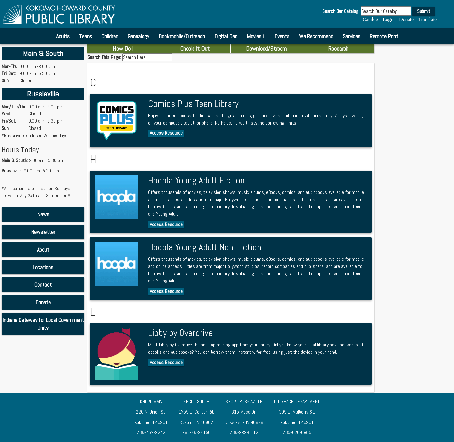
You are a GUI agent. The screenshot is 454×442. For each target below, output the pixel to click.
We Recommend (316, 36)
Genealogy (138, 36)
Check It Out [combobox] (195, 48)
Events (281, 36)
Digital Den (225, 36)
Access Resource (166, 133)
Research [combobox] (338, 48)
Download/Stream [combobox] (266, 48)
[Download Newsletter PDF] (43, 232)
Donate (406, 19)
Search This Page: (104, 57)
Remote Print (384, 36)
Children (110, 36)
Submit (423, 11)
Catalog (370, 19)
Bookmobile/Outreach (182, 36)
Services (351, 36)
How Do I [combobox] (123, 48)
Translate (427, 19)
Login (389, 19)
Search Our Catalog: (340, 11)
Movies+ (256, 36)
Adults (63, 36)
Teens (85, 36)
